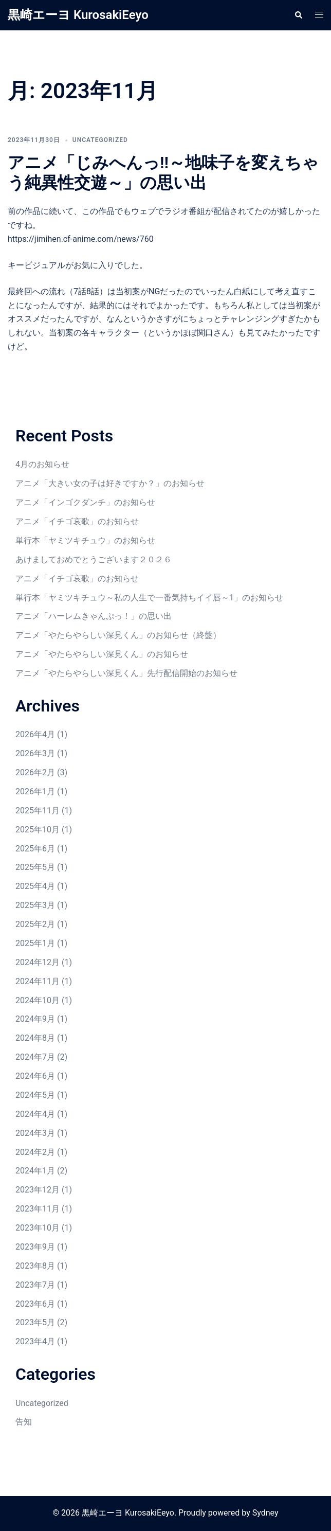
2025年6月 (35, 848)
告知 (23, 1422)
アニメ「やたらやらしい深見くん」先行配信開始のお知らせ (126, 673)
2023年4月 (35, 1341)
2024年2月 (35, 1152)
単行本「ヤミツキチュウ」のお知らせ (85, 540)
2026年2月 (35, 772)
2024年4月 (35, 1114)
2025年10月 (37, 829)
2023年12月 (37, 1190)
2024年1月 (35, 1171)
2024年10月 (37, 1000)
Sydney (265, 1513)
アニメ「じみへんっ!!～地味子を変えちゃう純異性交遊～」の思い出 (163, 172)
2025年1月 (35, 943)
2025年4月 (35, 886)
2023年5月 (35, 1322)
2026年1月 (35, 791)
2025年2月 (35, 924)
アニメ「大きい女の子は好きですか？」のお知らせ (110, 483)
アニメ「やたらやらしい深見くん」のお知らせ (101, 654)
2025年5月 (35, 867)
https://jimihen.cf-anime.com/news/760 (81, 239)
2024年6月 (35, 1076)
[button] (298, 15)
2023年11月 (37, 1209)
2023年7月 (35, 1285)
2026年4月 (35, 734)
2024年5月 (35, 1095)
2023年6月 (35, 1304)
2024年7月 (35, 1057)
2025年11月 (37, 810)
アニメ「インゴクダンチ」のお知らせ (85, 502)
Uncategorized (100, 140)
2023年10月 (37, 1228)
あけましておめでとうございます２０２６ (93, 559)
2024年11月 (37, 981)
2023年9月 (35, 1247)
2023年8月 (35, 1266)
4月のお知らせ (42, 464)
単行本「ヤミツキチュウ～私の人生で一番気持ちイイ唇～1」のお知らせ (149, 597)
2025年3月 (35, 905)
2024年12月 (37, 962)
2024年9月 (35, 1019)
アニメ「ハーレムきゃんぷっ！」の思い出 (93, 616)
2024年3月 (35, 1133)
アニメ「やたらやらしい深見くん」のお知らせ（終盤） (118, 635)
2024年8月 (35, 1038)
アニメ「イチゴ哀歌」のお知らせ (77, 521)
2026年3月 (35, 753)
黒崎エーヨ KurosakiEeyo (78, 15)
